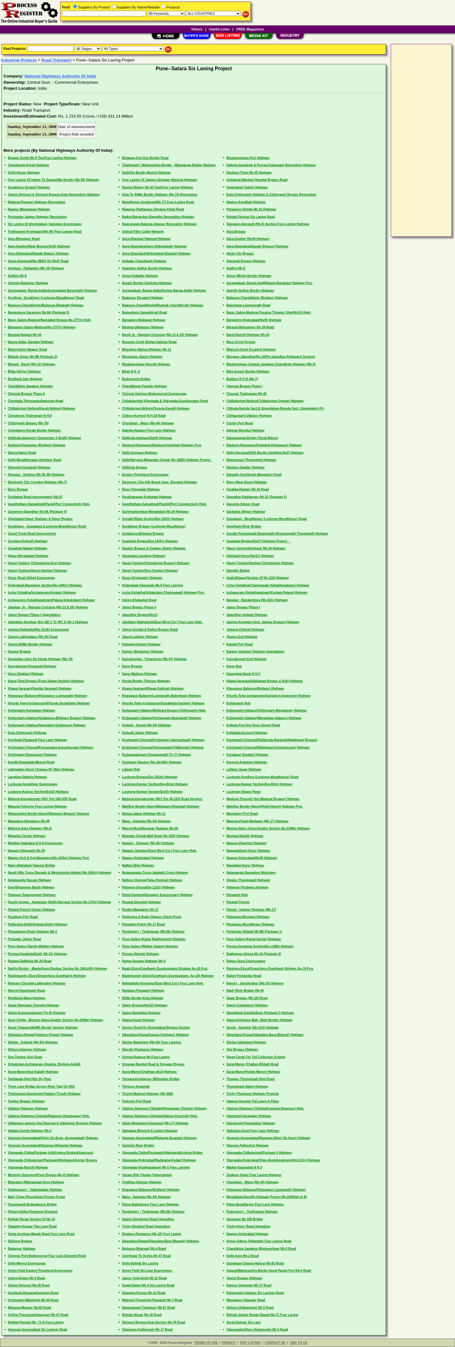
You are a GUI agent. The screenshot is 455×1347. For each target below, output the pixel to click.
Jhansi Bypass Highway (244, 1278)
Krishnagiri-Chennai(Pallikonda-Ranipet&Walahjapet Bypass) (271, 740)
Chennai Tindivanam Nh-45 (246, 393)
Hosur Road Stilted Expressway (31, 578)
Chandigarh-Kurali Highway (28, 165)
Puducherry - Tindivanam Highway (252, 1211)
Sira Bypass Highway (242, 1049)
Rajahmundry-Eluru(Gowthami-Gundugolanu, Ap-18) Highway (168, 976)
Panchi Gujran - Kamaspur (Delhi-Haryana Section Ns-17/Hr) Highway (59, 902)
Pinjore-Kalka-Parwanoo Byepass (33, 1211)
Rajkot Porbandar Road (243, 976)
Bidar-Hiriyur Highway (24, 371)
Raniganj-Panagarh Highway (143, 990)
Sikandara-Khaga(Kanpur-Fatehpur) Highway (155, 1035)
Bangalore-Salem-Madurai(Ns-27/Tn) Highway (42, 327)
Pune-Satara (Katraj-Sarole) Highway (253, 939)
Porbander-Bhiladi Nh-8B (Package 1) (254, 931)
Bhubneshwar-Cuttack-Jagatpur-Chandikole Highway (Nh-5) (270, 364)
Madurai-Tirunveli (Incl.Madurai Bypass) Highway (262, 799)
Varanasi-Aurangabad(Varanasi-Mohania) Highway (45, 1145)
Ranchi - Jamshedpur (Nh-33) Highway (255, 983)
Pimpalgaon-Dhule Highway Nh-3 (32, 931)
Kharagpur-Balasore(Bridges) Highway (255, 688)
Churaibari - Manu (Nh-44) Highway (148, 423)
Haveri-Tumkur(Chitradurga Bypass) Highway (155, 563)
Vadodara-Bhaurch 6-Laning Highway (149, 1130)
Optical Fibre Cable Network (143, 231)
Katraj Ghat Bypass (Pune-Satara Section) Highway (46, 681)
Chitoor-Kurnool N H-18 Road (144, 415)
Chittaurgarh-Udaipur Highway (249, 415)
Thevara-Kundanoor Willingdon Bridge (150, 1079)
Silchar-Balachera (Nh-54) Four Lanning (151, 1042)
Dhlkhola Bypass (134, 467)
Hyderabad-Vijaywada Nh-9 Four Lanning (152, 585)
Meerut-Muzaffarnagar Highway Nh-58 (150, 828)
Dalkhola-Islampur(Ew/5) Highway (147, 438)
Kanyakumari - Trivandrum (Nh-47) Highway (154, 659)
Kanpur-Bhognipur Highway (143, 651)
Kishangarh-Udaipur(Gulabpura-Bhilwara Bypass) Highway (52, 718)
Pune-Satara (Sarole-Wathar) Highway (36, 946)
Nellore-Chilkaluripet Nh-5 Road (250, 1307)
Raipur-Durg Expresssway (246, 961)
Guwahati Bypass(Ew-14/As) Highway (150, 541)
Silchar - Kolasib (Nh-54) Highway (33, 1042)
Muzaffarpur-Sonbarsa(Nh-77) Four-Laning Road (158, 202)
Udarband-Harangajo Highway (248, 1116)
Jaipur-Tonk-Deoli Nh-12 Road (144, 1278)
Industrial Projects (19, 60)
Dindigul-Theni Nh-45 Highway (249, 172)
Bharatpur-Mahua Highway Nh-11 (146, 349)
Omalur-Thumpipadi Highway (248, 880)
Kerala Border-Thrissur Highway (146, 681)
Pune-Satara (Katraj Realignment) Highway (154, 939)
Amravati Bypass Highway (246, 261)
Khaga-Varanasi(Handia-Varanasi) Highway (39, 688)
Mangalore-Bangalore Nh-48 (29, 821)
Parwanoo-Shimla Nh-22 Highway (251, 209)
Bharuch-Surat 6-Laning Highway (251, 349)
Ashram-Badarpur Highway (28, 283)
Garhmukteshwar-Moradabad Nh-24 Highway (155, 511)
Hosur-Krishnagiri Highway (142, 578)
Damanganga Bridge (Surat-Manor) (252, 438)
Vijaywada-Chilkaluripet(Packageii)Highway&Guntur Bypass (52, 1160)
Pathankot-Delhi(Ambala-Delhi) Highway (38, 924)
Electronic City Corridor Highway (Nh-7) (37, 482)
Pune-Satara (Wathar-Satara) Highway (150, 946)
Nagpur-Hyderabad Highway (143, 858)
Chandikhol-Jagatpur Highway (30, 386)
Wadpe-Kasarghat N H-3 (244, 1167)
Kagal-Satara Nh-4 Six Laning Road (148, 1285)
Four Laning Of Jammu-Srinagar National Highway (159, 180)
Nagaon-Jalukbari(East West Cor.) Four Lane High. (159, 850)
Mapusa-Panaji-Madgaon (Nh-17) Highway (257, 821)
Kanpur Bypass (19, 651)
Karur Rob (234, 666)
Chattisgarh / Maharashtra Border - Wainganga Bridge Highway (169, 165)
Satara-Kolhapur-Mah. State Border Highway (259, 1020)
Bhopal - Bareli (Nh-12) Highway (32, 364)
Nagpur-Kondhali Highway (246, 202)
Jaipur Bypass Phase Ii (139, 607)
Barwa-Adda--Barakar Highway (31, 342)
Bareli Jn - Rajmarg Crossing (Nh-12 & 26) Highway (160, 335)
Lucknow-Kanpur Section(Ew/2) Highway (38, 791)
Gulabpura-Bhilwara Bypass (143, 533)
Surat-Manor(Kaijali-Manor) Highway (253, 1072)
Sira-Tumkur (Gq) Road (25, 1057)
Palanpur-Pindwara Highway (247, 887)
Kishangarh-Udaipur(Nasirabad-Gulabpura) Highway (47, 725)
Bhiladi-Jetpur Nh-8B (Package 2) (32, 356)
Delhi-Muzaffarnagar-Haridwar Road (34, 460)
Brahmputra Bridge (136, 379)
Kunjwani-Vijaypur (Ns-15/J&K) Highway (152, 762)
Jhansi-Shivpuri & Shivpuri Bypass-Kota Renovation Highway (54, 194)
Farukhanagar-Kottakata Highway (147, 497)
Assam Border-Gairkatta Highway (147, 283)
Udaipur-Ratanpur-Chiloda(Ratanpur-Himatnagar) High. (49, 1116)
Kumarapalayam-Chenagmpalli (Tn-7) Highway (156, 754)
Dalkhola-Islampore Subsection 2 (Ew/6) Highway (44, 438)
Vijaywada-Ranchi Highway (28, 1167)
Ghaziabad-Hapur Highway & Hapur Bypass (40, 519)
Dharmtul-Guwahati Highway (29, 467)
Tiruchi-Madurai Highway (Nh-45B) (147, 1093)
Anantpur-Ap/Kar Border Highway (147, 268)
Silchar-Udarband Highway (246, 1042)
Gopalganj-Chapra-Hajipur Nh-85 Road (255, 1263)
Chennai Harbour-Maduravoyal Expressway (154, 393)
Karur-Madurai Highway (139, 674)
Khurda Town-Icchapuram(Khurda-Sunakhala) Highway (49, 703)
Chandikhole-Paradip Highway (144, 386)
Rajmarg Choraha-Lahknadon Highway (37, 983)
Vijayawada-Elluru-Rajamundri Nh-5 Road (257, 1329)
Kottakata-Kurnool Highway (246, 732)
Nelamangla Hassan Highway (29, 880)
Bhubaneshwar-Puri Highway (248, 158)
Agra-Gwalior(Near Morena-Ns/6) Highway (39, 246)
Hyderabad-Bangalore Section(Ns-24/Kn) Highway (45, 585)
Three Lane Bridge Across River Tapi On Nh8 (41, 1086)
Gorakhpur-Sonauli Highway (29, 187)
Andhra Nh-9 (17, 276)
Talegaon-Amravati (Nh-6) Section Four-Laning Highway (268, 224)
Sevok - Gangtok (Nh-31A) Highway (252, 1027)
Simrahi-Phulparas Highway (142, 1049)
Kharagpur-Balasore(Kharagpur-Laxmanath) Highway (47, 695)
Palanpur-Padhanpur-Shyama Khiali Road (153, 209)
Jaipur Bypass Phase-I (243, 607)
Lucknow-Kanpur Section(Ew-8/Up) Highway (155, 784)
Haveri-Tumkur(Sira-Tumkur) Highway (150, 570)
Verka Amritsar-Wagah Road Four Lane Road (41, 1234)
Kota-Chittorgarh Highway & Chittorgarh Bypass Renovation (271, 194)
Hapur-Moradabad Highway (28, 556)
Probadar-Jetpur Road (24, 939)
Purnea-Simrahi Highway (140, 954)
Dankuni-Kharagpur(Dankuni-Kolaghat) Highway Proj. (162, 445)
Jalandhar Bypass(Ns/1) (139, 615)
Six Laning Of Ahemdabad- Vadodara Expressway (45, 224)
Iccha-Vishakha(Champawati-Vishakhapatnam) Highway (268, 585)
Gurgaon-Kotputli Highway (28, 541)
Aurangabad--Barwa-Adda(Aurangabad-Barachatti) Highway (52, 290)
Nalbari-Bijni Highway (138, 865)
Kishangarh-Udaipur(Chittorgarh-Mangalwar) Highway (266, 710)
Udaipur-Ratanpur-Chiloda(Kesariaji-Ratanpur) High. (265, 1108)
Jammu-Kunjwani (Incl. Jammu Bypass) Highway (262, 622)
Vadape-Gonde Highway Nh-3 (29, 1130)
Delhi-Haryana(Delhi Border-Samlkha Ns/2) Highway (265, 452)
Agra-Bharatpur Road (24, 239)
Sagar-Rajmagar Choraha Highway (33, 1005)
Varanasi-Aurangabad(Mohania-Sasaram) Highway (159, 1138)
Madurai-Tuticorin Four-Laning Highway (37, 806)
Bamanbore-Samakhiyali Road (144, 312)
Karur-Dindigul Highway (26, 674)
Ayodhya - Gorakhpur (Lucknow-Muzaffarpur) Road (46, 298)
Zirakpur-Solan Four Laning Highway (253, 1175)
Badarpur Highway (21, 1248)
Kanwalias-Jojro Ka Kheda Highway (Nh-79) (40, 659)
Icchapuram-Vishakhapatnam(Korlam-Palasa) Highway (267, 592)
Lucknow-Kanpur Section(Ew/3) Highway (152, 791)
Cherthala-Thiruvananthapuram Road (35, 401)
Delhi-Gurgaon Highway (139, 452)
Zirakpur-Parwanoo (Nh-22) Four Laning (151, 1234)
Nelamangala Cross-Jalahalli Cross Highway (155, 872)
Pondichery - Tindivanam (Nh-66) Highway (153, 931)
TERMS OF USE (206, 1342)
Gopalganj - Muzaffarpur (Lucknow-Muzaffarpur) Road (266, 519)
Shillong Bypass (20, 1241)
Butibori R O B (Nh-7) (242, 379)
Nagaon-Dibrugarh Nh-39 (26, 850)
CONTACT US (275, 1342)
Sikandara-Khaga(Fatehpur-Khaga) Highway (40, 1035)
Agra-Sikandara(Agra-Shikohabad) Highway (154, 246)
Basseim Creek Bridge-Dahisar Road (149, 342)
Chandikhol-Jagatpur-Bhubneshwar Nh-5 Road (261, 1248)
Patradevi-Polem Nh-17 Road (143, 924)
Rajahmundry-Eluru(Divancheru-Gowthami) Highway (47, 976)
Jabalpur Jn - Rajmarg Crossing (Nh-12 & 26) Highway (48, 607)
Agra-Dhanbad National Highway (146, 239)
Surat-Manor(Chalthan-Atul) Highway (149, 1072)
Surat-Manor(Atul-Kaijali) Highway (33, 1072)
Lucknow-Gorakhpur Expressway (32, 784)
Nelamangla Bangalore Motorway (251, 872)
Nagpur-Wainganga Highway (29, 209)
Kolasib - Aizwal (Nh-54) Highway (146, 725)
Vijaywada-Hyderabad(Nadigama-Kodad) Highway (159, 1160)
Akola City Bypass (240, 253)
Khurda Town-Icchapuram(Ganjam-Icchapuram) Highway (268, 695)
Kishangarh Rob (238, 703)
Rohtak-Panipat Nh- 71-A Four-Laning (36, 1322)
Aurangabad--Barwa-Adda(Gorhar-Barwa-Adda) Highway (164, 290)
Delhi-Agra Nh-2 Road (242, 1256)
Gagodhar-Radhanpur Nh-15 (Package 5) (256, 497)
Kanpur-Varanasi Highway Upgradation (255, 651)
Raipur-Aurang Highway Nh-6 (144, 961)
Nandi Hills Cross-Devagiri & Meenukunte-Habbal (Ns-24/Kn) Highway (59, 872)
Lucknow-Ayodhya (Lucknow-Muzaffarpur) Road (262, 777)
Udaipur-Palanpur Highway (28, 1108)
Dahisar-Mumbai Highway (245, 430)
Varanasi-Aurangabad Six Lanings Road (37, 1329)
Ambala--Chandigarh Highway (144, 261)
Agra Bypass (236, 231)
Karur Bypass (132, 666)
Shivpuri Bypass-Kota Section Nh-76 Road (153, 1322)
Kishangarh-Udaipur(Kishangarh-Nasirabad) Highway (161, 718)
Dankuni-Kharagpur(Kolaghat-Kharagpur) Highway (264, 445)
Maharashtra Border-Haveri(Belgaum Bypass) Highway (48, 813)
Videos (196, 29)
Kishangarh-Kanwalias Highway (31, 710)
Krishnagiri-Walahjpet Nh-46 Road (33, 1300)
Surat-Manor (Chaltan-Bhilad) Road (252, 1064)
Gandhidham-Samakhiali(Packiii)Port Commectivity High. (164, 504)
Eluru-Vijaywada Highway (141, 489)
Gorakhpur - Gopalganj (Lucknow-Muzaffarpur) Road (47, 526)
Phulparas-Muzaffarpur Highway (250, 924)
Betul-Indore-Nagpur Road (27, 349)
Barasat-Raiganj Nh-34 (24, 335)
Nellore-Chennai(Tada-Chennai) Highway (152, 880)
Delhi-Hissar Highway (24, 172)
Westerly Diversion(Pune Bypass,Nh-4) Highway (43, 1175)
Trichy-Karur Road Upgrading (248, 1226)
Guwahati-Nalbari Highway (27, 548)
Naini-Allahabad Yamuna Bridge (31, 865)
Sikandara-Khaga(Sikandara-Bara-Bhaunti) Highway (265, 1035)
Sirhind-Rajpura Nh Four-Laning (146, 1057)
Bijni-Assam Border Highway (247, 371)
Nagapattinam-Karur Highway (248, 850)
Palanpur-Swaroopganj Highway (32, 895)
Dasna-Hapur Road (22, 452)
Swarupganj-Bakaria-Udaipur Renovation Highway (159, 224)
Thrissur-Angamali (136, 1086)
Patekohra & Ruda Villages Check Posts (151, 917)
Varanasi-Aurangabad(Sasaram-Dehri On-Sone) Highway (268, 1138)
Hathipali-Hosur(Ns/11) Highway (250, 556)
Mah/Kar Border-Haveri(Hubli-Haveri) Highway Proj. (264, 806)
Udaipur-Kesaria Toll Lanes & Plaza (252, 1101)
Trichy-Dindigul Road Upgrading (146, 1226)
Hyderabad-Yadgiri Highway (247, 187)
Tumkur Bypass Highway (26, 1101)
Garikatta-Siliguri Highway (245, 511)
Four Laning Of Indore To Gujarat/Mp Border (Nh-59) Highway (53, 180)
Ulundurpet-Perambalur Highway (250, 1123)
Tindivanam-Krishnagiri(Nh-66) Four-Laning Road (45, 231)
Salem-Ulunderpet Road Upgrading (148, 1219)
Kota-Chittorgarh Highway (27, 732)
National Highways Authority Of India (60, 76)
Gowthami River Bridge (243, 526)
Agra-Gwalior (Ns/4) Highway (247, 239)
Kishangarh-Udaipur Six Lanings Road (255, 1293)
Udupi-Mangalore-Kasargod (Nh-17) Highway (155, 1123)
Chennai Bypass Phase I (244, 386)
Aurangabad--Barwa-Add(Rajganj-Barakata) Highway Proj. (269, 283)
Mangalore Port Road (242, 813)
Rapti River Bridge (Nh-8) (245, 990)
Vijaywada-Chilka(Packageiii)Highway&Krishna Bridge (162, 1152)
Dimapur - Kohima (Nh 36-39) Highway (36, 474)
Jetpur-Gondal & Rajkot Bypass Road (150, 629)
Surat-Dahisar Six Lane (243, 1322)
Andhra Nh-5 (235, 268)
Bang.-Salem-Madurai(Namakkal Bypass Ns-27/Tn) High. (50, 320)
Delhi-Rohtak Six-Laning (140, 1263)
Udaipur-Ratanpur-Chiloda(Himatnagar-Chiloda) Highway (164, 1108)
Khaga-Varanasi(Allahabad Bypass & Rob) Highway (264, 681)
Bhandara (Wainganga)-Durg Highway (36, 1182)
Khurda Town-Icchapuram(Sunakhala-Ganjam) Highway (163, 703)
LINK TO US (298, 1342)
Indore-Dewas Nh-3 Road (26, 1278)
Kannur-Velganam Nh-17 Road (248, 1285)
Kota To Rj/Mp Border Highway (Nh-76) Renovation (159, 194)
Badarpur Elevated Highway (142, 298)
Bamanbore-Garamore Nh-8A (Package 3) (38, 312)
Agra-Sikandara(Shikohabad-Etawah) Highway (156, 253)
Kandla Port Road (239, 644)
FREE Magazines (250, 29)
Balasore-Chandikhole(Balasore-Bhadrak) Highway (46, 305)
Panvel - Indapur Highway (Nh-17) (251, 909)
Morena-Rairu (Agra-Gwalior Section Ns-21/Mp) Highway (268, 828)
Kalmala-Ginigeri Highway (141, 644)
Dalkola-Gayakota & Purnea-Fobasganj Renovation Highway (271, 165)
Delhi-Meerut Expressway (27, 1263)
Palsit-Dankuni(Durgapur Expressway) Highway (157, 895)
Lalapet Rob (131, 769)
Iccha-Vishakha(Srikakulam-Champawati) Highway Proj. (163, 592)
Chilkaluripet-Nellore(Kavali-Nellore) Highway (41, 408)
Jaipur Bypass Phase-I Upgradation (34, 615)
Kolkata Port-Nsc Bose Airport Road (253, 725)
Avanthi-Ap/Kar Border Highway (250, 290)
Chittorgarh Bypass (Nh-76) (28, 423)
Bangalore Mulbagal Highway (144, 320)
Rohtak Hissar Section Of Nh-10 (31, 1219)
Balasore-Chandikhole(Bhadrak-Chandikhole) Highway (163, 305)
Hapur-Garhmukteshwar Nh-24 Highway (255, 548)
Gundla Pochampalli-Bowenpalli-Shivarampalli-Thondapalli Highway (277, 533)
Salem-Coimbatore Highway (247, 1005)
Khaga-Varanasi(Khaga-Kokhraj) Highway (153, 688)
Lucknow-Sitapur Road (243, 791)
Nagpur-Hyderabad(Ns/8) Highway (251, 858)
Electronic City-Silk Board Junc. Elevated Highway (159, 482)
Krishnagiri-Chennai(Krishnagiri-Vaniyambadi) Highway (163, 740)
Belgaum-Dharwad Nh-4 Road (144, 1248)
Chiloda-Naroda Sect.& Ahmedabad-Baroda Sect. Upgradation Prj (275, 408)
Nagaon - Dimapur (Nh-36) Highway (148, 843)
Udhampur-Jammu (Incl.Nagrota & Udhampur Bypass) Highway (55, 1123)
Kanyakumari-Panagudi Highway (32, 666)
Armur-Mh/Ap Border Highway (248, 276)
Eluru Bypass (18, 489)
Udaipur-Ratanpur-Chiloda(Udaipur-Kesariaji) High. (160, 1116)
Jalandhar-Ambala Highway (246, 615)
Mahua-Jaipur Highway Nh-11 (144, 813)
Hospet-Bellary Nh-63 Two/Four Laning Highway (157, 187)
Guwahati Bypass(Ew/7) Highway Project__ (258, 541)
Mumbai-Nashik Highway (244, 836)
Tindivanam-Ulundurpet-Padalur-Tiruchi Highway (44, 1093)
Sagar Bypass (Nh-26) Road (246, 998)
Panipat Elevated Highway (141, 902)
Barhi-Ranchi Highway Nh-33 (247, 335)
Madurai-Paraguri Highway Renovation (36, 202)
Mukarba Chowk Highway (27, 836)
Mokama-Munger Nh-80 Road (29, 1307)
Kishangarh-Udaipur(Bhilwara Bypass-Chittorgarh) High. (164, 710)
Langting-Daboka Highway (27, 777)
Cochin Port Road (239, 423)
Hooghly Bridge (238, 570)
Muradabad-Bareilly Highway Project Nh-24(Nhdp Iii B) (266, 1197)
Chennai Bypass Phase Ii (26, 393)
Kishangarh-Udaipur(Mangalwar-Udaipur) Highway (263, 718)
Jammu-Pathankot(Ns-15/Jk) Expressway (38, 629)
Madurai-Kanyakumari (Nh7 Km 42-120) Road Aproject (162, 799)
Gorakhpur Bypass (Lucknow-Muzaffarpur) (154, 526)
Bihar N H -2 (131, 371)
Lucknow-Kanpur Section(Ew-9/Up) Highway (259, 784)
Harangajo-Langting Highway (143, 556)
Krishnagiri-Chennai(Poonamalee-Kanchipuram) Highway (50, 747)
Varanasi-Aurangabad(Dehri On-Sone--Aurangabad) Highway (53, 1138)
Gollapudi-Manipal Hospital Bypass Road (257, 180)
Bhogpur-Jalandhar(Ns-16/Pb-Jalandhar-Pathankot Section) (270, 356)
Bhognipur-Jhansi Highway (142, 356)
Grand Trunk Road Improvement (32, 533)
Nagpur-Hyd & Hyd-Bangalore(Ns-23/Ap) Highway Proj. (48, 858)
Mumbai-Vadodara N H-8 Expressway (35, 843)
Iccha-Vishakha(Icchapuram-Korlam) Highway (42, 592)
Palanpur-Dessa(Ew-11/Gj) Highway (148, 887)
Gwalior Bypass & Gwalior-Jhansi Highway (154, 548)
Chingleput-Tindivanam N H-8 (30, 415)
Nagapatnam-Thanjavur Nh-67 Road (148, 1307)
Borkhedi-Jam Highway (25, 379)
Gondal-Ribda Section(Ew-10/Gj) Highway (153, 519)
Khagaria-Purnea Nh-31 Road (143, 1293)
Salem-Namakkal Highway (141, 1013)
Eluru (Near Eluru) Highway (246, 482)
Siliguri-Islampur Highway (27, 1049)
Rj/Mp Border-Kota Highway (142, 998)
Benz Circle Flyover (241, 342)
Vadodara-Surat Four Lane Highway (252, 1130)
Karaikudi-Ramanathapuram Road (33, 1293)
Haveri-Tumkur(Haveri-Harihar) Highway (37, 570)
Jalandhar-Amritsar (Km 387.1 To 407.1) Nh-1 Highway (48, 622)
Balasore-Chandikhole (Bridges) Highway (257, 298)
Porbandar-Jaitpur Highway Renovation (37, 217)
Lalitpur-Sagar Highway (244, 769)
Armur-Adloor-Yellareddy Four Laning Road (258, 1241)
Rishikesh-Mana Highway (26, 998)
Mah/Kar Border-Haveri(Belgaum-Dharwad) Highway (160, 806)
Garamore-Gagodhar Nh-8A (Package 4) (37, 511)
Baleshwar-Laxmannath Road (248, 305)
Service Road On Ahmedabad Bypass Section (156, 1027)
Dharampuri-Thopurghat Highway (251, 460)
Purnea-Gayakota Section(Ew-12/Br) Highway (260, 946)
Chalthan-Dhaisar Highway (142, 1182)
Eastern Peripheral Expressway (145, 474)
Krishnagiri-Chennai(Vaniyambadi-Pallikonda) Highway (163, 747)
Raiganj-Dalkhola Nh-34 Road (29, 961)
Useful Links (219, 29)
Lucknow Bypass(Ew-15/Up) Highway (149, 777)
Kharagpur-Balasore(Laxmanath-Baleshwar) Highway (161, 695)
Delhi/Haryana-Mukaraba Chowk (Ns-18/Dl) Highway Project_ (167, 460)
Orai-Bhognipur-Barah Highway (31, 887)
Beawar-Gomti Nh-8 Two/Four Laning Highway (42, 158)
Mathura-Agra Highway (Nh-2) (30, 828)
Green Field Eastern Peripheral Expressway (40, 1270)
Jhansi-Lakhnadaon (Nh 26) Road (32, 637)
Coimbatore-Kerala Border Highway (34, 430)
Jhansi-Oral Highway (241, 637)
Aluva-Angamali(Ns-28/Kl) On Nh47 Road (38, 261)
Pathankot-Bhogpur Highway (247, 917)
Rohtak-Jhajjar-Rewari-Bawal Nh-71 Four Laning (262, 1315)
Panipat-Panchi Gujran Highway (31, 909)
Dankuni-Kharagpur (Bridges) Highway (37, 445)
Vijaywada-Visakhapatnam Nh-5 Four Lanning (156, 1167)
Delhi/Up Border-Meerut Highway (146, 172)
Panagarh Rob (237, 895)
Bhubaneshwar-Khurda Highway (146, 364)
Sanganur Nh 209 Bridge (244, 1219)
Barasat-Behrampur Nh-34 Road (250, 327)
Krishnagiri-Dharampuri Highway (32, 754)
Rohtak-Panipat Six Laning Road (250, 217)
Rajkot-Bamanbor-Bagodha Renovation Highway (158, 217)
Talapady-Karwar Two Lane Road (32, 1226)
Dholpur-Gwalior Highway (245, 467)
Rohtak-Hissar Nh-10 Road (141, 1315)
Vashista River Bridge (138, 1145)
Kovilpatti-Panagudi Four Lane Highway (37, 740)
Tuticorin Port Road (136, 1101)
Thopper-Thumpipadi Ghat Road (250, 1079)
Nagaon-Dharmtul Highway (246, 843)
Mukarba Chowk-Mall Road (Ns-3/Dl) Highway (155, 836)
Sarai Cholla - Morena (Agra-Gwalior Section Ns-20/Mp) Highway (55, 1020)
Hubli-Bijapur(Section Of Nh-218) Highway (257, 578)
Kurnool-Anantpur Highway (246, 762)
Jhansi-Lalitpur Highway (140, 637)
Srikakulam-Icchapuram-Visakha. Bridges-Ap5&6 (44, 1064)
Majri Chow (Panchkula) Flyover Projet (36, 1197)
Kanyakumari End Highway (246, 659)
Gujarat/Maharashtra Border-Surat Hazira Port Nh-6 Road (268, 1270)
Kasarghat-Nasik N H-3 (243, 674)
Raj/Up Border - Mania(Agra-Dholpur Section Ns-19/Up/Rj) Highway (57, 968)
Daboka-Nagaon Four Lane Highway (149, 430)
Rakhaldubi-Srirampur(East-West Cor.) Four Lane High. (163, 983)
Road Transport (56, 60)
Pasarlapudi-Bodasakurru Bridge (32, 1204)
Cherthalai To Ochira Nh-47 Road (146, 1256)
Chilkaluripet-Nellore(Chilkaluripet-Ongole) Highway (265, 401)
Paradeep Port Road (23, 917)
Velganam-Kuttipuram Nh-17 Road (147, 1329)
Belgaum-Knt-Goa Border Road (145, 158)
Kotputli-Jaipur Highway (140, 732)
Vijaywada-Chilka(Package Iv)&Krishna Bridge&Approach (50, 1152)
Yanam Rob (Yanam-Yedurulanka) (147, 1175)
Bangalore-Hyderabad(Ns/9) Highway (254, 320)
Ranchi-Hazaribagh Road (26, 990)
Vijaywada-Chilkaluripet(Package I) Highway (259, 1152)
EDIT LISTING (250, 1342)
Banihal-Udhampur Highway (143, 327)
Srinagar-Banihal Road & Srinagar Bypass (153, 1064)
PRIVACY (229, 1342)
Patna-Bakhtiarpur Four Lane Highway (150, 1204)
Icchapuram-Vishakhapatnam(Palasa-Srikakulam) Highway (51, 600)
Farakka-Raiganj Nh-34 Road (247, 489)
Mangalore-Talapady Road (245, 1300)
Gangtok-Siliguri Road (243, 504)
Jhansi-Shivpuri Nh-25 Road (29, 1285)
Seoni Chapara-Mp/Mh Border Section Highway (43, 1027)
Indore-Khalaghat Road (139, 600)
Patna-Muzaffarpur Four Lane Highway (255, 1204)
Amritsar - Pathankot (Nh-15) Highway (36, 268)
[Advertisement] (418, 140)
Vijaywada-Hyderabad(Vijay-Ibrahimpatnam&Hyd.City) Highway (273, 1160)
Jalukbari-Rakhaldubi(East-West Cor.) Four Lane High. (162, 622)
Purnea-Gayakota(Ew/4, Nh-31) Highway (37, 954)
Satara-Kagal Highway (138, 1020)
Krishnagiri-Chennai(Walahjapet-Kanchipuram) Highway (268, 747)
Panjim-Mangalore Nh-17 (140, 909)
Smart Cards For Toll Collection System (255, 1057)
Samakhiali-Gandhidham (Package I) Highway (260, 1013)
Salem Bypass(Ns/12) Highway (144, 1005)
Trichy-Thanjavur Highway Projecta (252, 1093)
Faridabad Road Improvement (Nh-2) (35, 497)
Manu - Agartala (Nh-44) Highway (146, 821)
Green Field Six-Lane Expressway (147, 1270)
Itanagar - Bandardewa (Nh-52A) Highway (257, 600)
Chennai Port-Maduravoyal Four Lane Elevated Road (47, 1256)
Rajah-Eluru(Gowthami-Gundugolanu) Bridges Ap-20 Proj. (165, 968)
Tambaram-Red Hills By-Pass (29, 1079)
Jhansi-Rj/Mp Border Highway (30, 644)
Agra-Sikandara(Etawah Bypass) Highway (257, 246)
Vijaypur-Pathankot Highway (247, 1145)
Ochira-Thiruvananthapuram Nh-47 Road (38, 1315)
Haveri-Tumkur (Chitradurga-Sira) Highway (39, 563)
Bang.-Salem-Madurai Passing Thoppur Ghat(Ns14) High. (268, 312)
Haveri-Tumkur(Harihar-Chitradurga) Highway (260, 563)
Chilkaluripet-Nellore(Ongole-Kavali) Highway (156, 408)
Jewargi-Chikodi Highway (245, 629)
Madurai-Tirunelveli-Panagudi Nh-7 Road (152, 1300)
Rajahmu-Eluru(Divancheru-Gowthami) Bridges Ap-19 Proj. (270, 968)
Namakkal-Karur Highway (245, 865)
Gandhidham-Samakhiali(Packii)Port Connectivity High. (49, 504)
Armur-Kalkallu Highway (140, 276)
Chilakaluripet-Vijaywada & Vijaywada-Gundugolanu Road (165, 401)
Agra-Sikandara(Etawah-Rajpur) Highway (38, 253)
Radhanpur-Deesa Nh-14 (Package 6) (253, 954)
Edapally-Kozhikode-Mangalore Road (254, 474)
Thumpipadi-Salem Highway (247, 1086)
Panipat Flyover (238, 902)
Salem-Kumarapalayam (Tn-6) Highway (37, 1013)
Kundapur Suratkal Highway (247, 754)
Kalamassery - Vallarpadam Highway (35, 1189)
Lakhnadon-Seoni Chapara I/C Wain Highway (41, 769)
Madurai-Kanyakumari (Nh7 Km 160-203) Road (42, 799)
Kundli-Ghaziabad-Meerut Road (31, 762)
